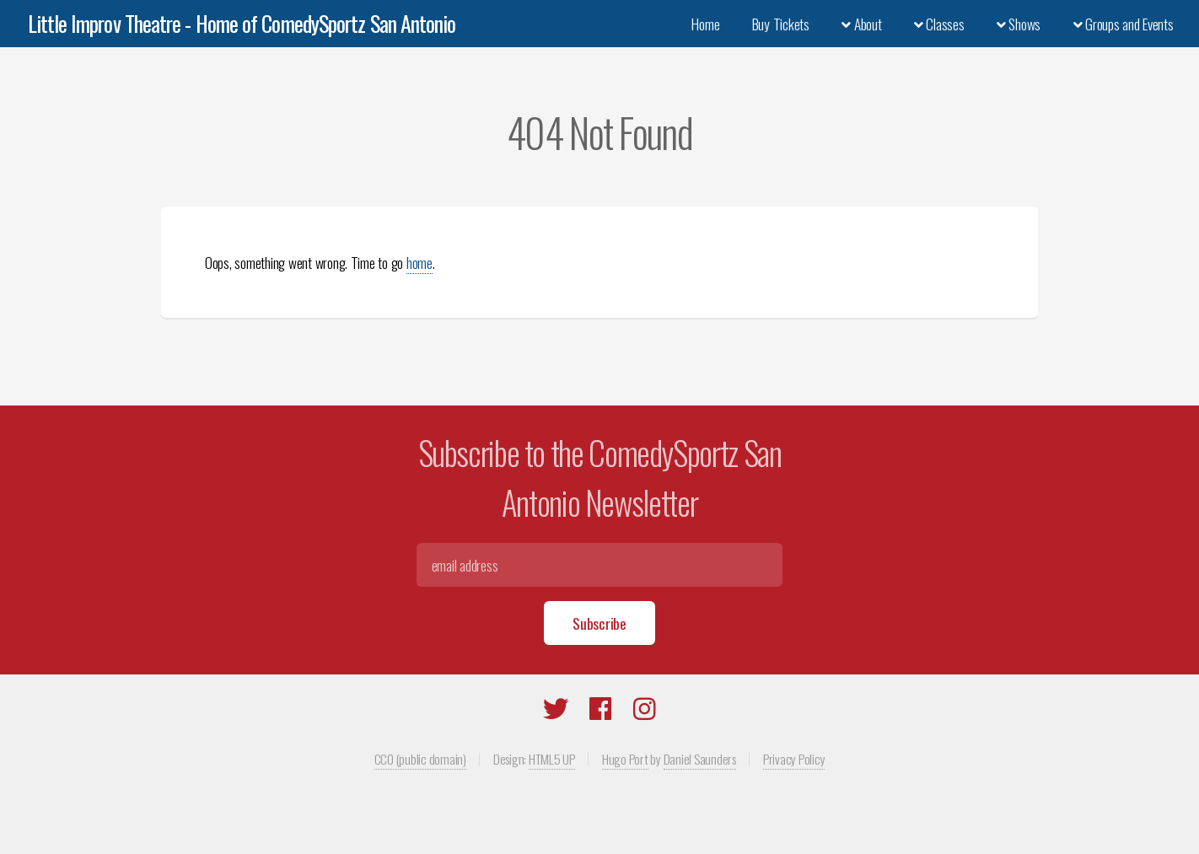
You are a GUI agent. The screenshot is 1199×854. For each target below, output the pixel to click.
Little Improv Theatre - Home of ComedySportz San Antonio (242, 23)
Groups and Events (1123, 24)
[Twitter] (555, 711)
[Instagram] (644, 711)
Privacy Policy (794, 759)
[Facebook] (600, 711)
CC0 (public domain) (420, 759)
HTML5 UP (552, 759)
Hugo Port (625, 759)
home (419, 262)
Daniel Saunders (700, 759)
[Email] (599, 565)
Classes (939, 24)
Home (705, 24)
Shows (1018, 24)
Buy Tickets (780, 24)
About (861, 24)
